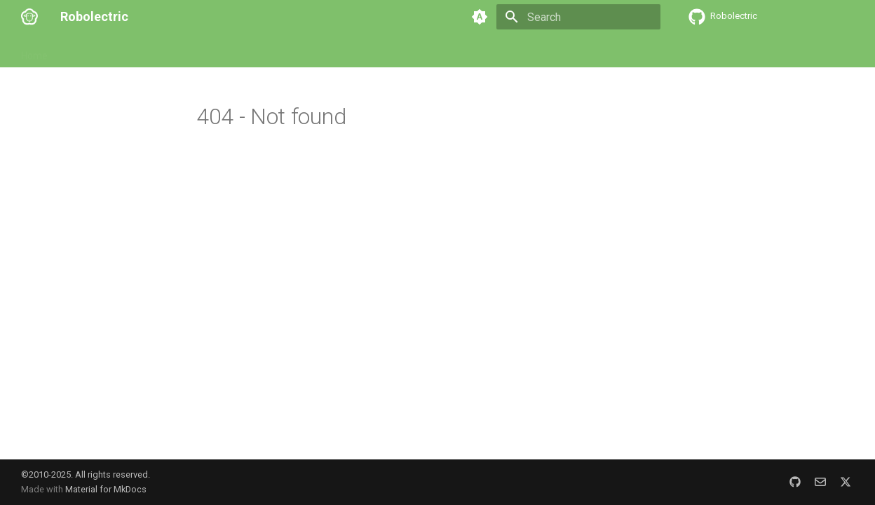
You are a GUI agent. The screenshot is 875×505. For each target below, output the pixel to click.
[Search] (578, 16)
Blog (390, 51)
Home (34, 51)
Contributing (272, 51)
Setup (78, 51)
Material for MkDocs (106, 489)
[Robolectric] (29, 17)
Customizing (200, 51)
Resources (340, 51)
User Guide (132, 51)
